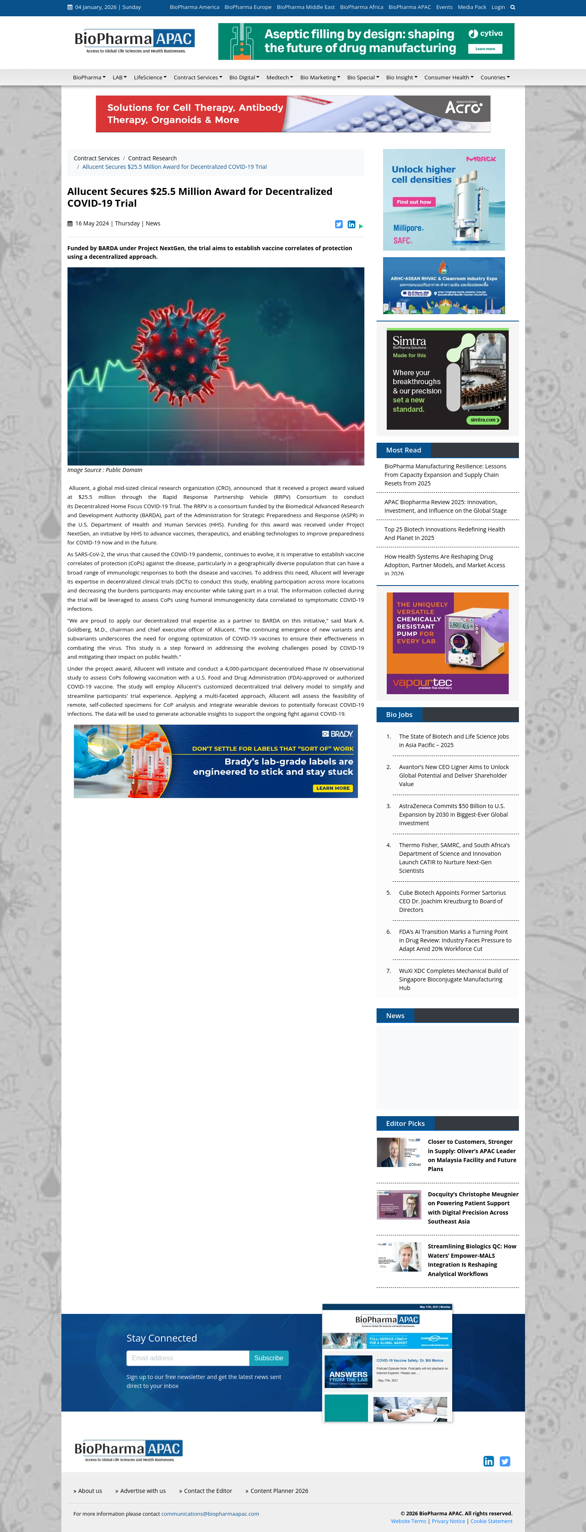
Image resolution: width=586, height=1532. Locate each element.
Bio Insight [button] (399, 77)
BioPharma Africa (361, 7)
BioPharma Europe (248, 7)
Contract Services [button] (196, 77)
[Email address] (187, 1358)
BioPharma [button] (87, 77)
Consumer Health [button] (447, 77)
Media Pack (472, 7)
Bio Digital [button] (242, 77)
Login (498, 7)
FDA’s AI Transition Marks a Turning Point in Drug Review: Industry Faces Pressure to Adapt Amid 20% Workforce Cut (455, 940)
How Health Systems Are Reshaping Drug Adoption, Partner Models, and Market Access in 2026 (445, 566)
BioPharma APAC (410, 7)
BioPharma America (195, 7)
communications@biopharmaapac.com (210, 1513)
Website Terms (409, 1521)
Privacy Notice (448, 1521)
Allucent (79, 488)
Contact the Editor (205, 1491)
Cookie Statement (491, 1521)
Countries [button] (493, 77)
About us (88, 1491)
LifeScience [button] (148, 77)
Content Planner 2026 (277, 1491)
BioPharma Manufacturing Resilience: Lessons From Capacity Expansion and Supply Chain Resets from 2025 (446, 476)
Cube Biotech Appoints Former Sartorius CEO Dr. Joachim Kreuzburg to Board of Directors (452, 901)
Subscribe (269, 1358)
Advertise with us (140, 1491)
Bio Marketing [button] (317, 77)
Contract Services (97, 158)
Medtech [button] (277, 77)
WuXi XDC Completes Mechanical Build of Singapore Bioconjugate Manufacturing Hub (453, 979)
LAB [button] (117, 77)
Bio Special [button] (361, 77)
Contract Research (152, 158)
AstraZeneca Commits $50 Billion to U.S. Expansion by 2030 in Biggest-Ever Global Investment (453, 814)
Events (444, 7)
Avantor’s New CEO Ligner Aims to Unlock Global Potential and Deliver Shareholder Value (454, 775)
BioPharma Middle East (306, 7)
